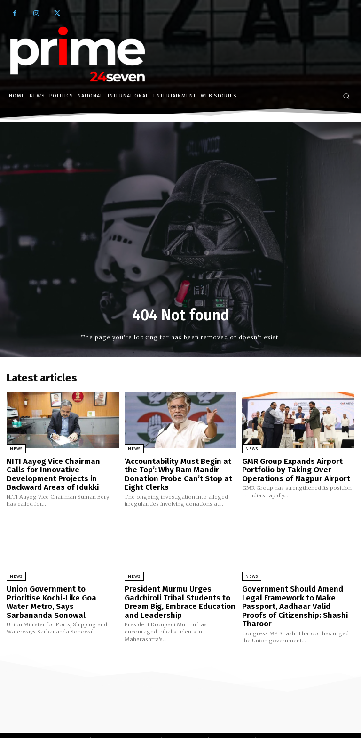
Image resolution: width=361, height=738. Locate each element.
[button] (346, 96)
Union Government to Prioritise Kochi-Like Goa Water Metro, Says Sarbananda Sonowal (60, 592)
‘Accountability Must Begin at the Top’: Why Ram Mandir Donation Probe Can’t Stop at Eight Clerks (175, 472)
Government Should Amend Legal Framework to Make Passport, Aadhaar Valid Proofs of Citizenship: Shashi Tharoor (295, 596)
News (16, 448)
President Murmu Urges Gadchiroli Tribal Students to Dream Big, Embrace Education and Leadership (176, 596)
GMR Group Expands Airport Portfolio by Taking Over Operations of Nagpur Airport (292, 468)
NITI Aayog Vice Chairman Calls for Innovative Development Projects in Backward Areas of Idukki (58, 472)
